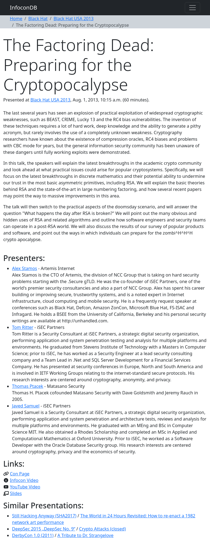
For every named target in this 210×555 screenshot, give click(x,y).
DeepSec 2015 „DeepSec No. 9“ (43, 529)
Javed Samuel (25, 406)
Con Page (19, 474)
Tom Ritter (22, 327)
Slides (16, 493)
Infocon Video (24, 480)
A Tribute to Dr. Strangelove (85, 535)
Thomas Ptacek (27, 386)
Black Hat (38, 19)
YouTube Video (25, 487)
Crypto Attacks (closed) (102, 529)
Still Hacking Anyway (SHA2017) (44, 516)
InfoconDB (23, 7)
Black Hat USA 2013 (74, 19)
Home (16, 19)
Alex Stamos (24, 268)
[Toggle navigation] (192, 7)
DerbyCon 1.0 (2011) (33, 535)
